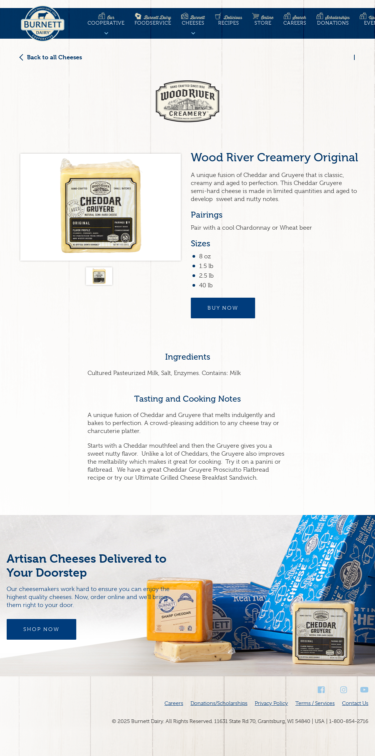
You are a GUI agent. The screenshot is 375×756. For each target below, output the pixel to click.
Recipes (228, 20)
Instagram (343, 689)
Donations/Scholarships (218, 703)
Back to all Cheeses (54, 57)
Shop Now (41, 629)
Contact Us (355, 703)
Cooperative (106, 20)
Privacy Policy (271, 703)
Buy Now (222, 308)
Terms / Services (315, 703)
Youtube (364, 689)
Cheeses (193, 20)
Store (262, 20)
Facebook (322, 689)
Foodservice (153, 20)
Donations (333, 20)
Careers (294, 20)
